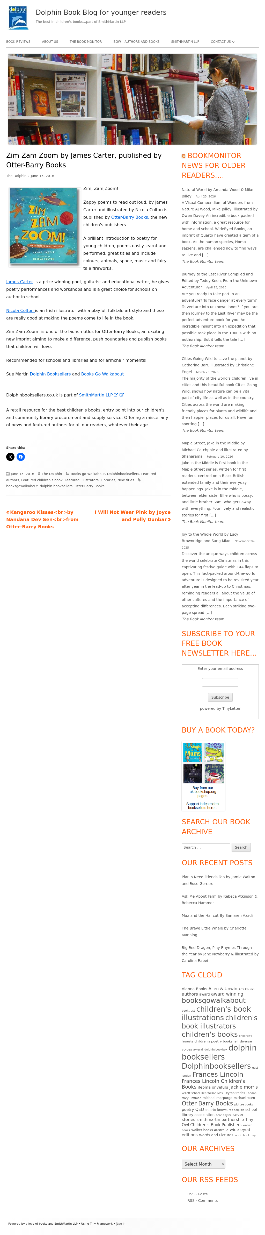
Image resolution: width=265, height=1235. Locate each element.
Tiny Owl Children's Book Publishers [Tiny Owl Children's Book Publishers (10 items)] (217, 1122)
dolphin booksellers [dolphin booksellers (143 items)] (219, 1052)
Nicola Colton (20, 310)
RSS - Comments (202, 1200)
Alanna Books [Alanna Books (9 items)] (194, 989)
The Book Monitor (86, 42)
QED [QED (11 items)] (199, 1109)
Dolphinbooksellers (123, 474)
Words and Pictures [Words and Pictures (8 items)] (216, 1135)
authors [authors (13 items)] (190, 994)
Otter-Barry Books (89, 486)
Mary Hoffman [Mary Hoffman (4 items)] (191, 1098)
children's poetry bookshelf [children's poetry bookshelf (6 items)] (217, 1041)
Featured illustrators (82, 480)
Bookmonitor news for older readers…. (214, 165)
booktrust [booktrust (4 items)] (188, 1010)
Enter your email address (220, 668)
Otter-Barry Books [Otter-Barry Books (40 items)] (207, 1103)
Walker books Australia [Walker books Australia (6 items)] (209, 1130)
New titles (125, 480)
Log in (121, 1223)
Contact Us (221, 42)
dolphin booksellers (56, 486)
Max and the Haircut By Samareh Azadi (217, 915)
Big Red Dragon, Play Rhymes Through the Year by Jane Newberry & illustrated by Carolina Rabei (220, 954)
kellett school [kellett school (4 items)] (191, 1093)
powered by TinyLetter (220, 708)
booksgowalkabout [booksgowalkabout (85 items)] (214, 1000)
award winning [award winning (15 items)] (227, 994)
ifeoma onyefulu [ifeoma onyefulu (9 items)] (213, 1087)
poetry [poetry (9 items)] (188, 1110)
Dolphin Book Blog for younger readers (101, 12)
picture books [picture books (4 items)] (243, 1104)
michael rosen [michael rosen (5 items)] (244, 1098)
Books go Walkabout (88, 474)
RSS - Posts (197, 1194)
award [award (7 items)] (204, 994)
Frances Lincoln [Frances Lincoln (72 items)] (218, 1074)
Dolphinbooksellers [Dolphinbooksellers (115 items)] (216, 1066)
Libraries (108, 480)
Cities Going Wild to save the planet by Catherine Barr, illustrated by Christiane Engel (218, 365)
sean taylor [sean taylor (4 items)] (223, 1115)
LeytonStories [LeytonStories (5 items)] (234, 1093)
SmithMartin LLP (185, 42)
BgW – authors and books (136, 42)
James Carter (19, 281)
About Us (50, 42)
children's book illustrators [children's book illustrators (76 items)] (219, 1022)
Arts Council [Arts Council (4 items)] (247, 989)
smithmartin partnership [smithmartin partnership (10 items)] (220, 1119)
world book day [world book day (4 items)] (245, 1135)
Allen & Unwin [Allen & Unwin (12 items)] (223, 988)
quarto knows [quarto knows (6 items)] (216, 1110)
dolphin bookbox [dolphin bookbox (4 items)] (215, 1049)
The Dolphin (16, 176)
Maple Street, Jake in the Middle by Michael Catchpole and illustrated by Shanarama (215, 449)
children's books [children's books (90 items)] (210, 1034)
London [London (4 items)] (251, 1093)
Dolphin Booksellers (51, 374)
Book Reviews (18, 42)
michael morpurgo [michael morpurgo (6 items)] (217, 1098)
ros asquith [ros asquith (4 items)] (236, 1110)
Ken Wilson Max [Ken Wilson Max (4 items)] (212, 1093)
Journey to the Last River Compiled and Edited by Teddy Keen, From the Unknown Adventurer (219, 280)
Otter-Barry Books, (130, 217)
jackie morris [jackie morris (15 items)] (244, 1087)
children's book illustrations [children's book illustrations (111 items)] (216, 1013)
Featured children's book (42, 480)
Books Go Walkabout (102, 374)
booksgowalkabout (22, 486)
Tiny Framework (101, 1223)
